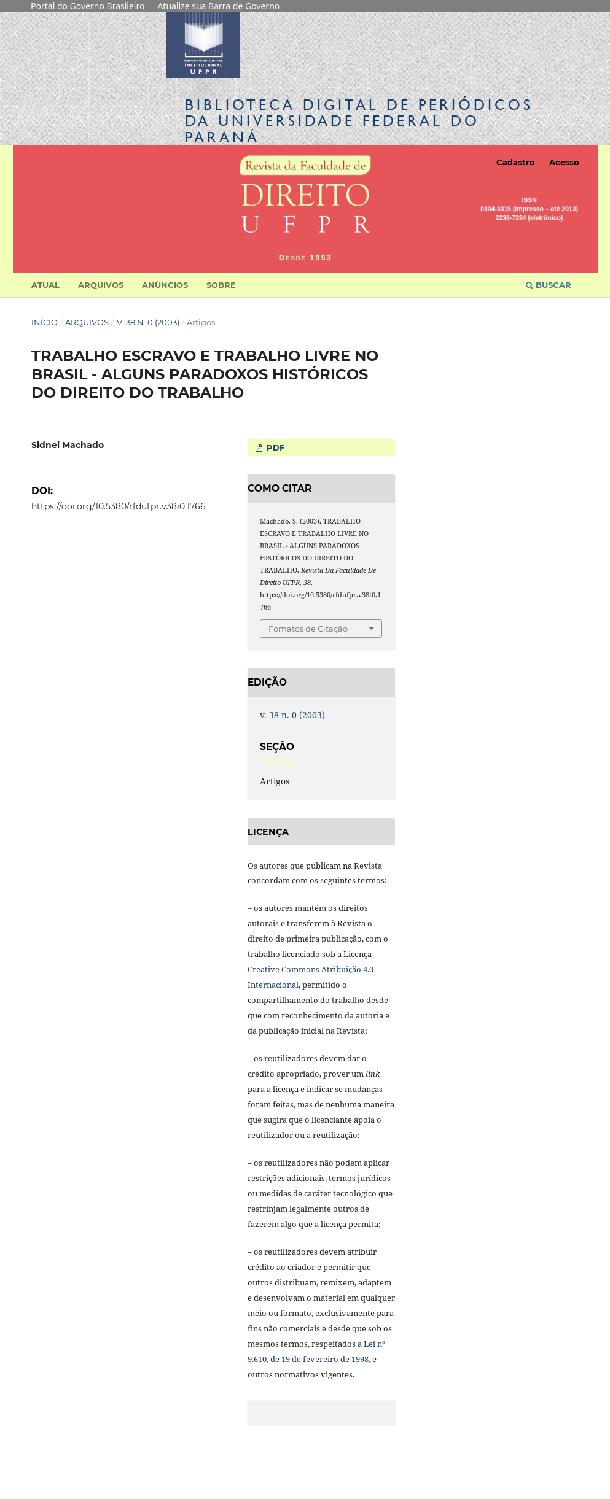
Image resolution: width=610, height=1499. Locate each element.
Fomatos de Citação (308, 628)
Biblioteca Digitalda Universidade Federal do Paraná (359, 120)
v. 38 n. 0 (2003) (148, 322)
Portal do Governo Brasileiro (87, 6)
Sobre (221, 285)
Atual (45, 285)
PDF (274, 447)
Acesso (564, 162)
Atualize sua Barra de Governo (218, 6)
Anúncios (165, 285)
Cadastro (515, 162)
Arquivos (100, 285)
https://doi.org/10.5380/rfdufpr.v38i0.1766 (118, 506)
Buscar (548, 285)
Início (44, 322)
